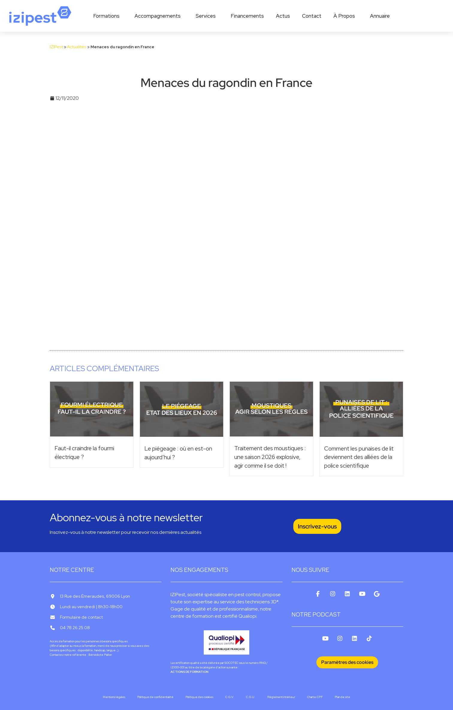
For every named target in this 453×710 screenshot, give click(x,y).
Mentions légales (114, 697)
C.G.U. (250, 697)
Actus (283, 16)
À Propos (345, 16)
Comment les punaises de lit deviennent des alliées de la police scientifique (359, 457)
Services (207, 16)
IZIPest (56, 46)
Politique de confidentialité (155, 697)
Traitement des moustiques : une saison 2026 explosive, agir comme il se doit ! (270, 456)
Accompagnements (159, 16)
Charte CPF (315, 697)
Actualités (76, 46)
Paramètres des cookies (347, 662)
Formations (108, 16)
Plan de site (342, 697)
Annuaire (380, 16)
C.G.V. (229, 697)
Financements (247, 16)
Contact (311, 16)
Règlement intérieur (281, 697)
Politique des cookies (199, 697)
